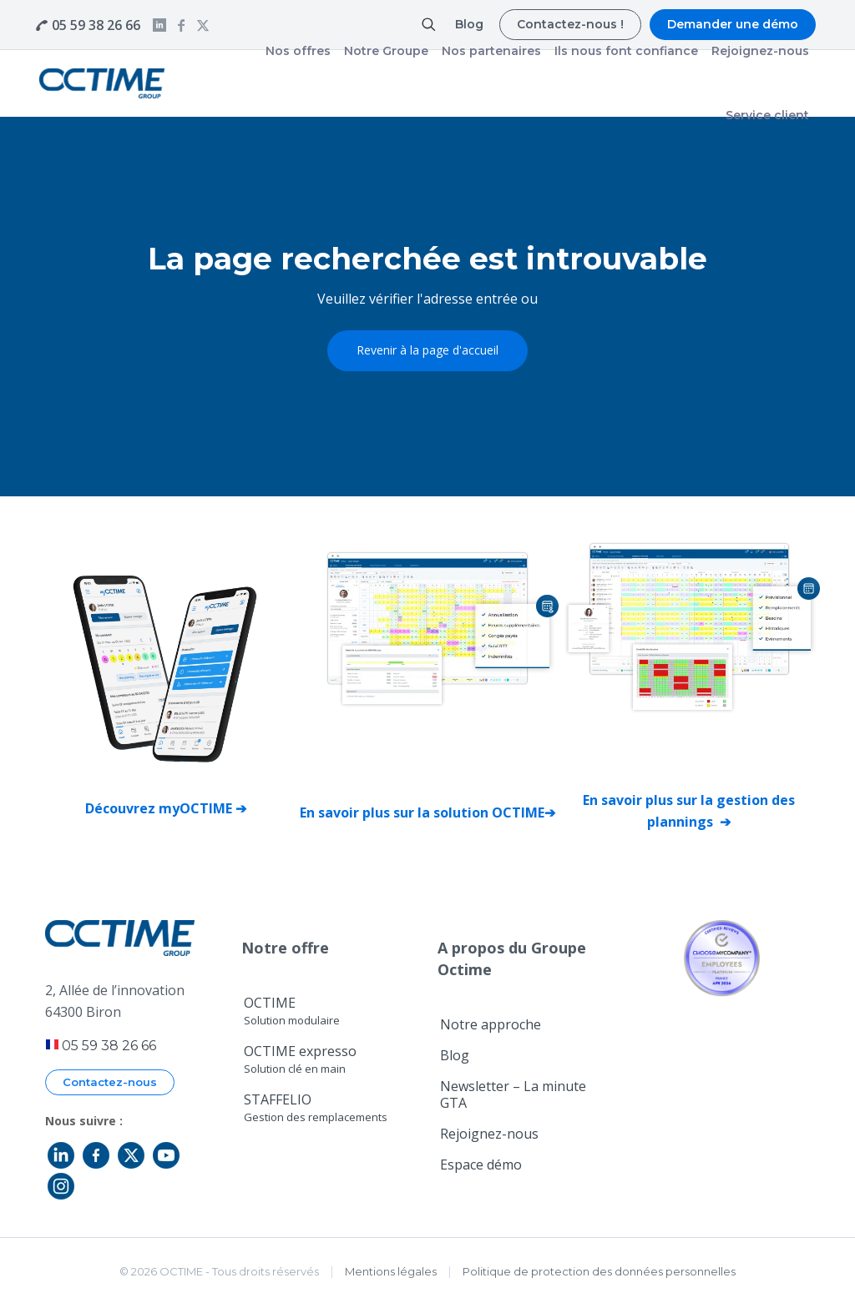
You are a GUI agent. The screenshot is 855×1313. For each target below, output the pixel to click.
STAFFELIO (315, 1107)
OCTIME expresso (300, 1059)
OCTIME (292, 1011)
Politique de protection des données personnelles (599, 1271)
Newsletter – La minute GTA (513, 1094)
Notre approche (490, 1024)
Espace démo (481, 1164)
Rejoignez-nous (489, 1133)
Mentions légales (391, 1271)
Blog (454, 1055)
